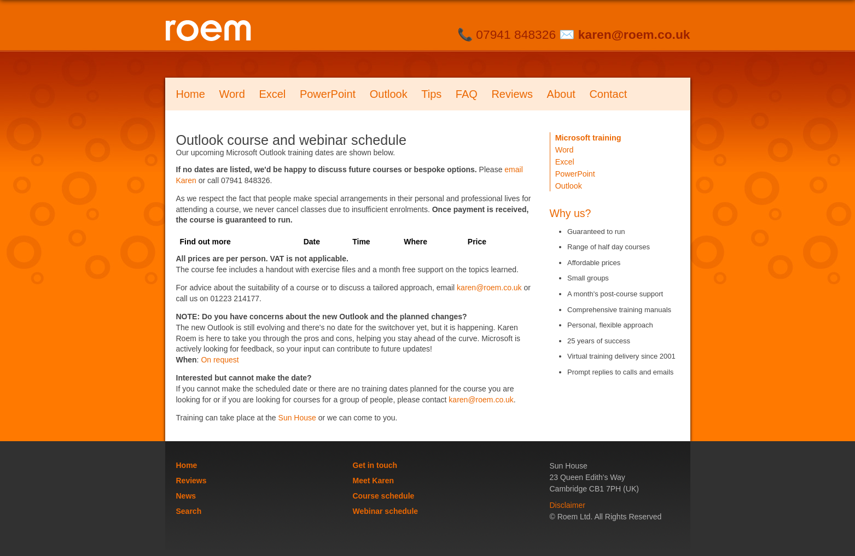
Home (190, 94)
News (186, 495)
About (561, 94)
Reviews (512, 94)
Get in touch (375, 465)
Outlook (389, 94)
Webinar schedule (385, 511)
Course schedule (384, 495)
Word (232, 94)
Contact (608, 94)
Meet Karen (373, 480)
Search (189, 511)
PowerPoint (328, 94)
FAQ (467, 94)
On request (220, 359)
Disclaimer (567, 505)
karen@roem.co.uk (634, 34)
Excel (272, 94)
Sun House (297, 417)
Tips (431, 94)
